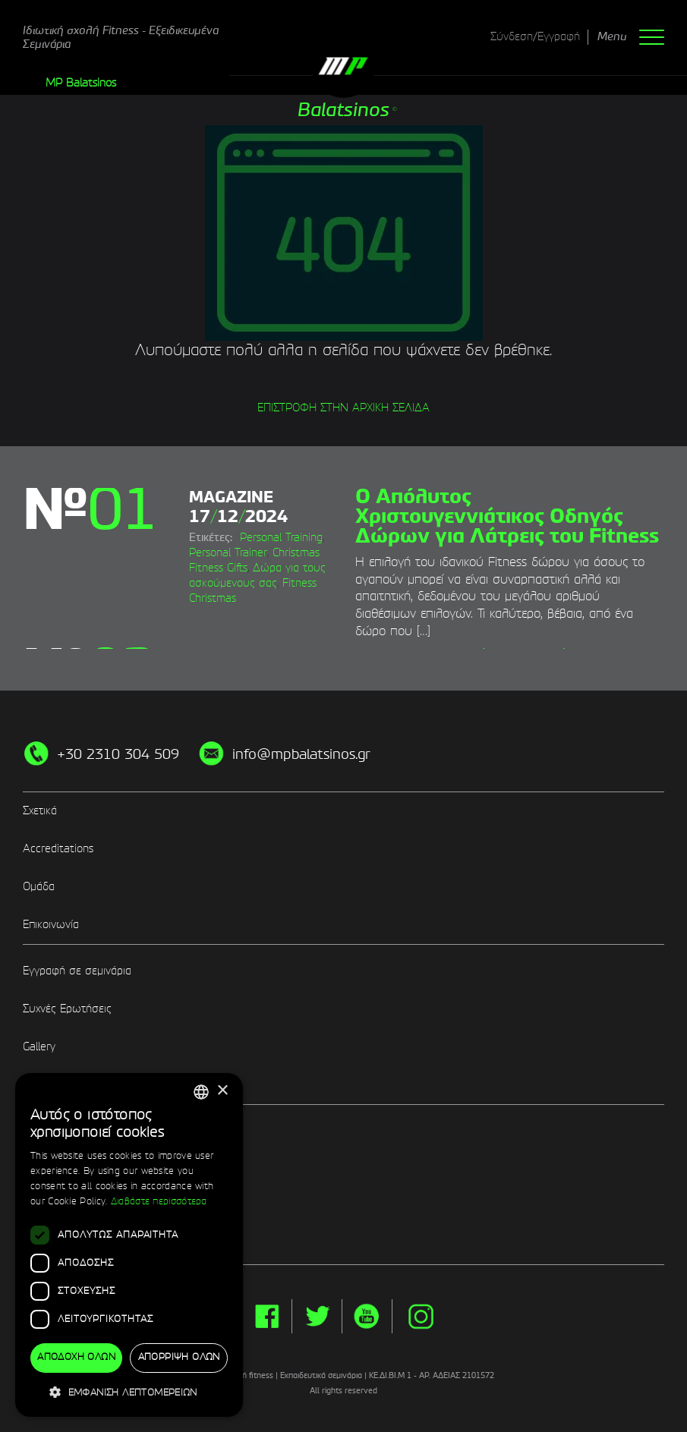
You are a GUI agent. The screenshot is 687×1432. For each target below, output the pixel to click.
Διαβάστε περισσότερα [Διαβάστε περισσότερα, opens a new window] (159, 1202)
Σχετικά (40, 811)
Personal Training (281, 538)
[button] (129, 1392)
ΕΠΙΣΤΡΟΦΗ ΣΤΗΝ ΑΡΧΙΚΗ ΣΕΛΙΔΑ (343, 408)
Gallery (39, 1047)
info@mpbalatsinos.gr (301, 755)
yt (367, 1316)
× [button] (222, 1091)
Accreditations (58, 849)
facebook (267, 1316)
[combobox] (201, 1092)
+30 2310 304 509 (118, 755)
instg (421, 1316)
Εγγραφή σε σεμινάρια (77, 971)
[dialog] (129, 1245)
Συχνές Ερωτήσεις (67, 1009)
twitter (317, 1316)
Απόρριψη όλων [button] (179, 1357)
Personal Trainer (228, 553)
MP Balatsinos (81, 83)
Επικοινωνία (51, 925)
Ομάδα (39, 887)
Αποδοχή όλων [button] (76, 1357)
